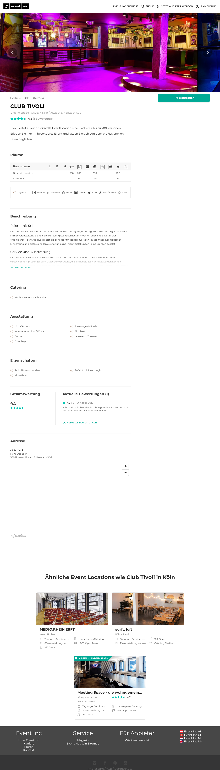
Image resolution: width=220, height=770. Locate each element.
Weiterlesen (20, 267)
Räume (16, 155)
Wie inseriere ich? (137, 736)
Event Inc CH (191, 731)
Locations (15, 98)
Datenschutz (123, 765)
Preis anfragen (184, 97)
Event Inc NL (191, 734)
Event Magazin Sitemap (83, 739)
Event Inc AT (190, 727)
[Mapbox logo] (18, 532)
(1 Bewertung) (43, 118)
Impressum (96, 765)
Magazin (83, 736)
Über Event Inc (28, 736)
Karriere (29, 739)
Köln (26, 98)
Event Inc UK (191, 737)
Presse (28, 743)
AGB (109, 765)
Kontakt (28, 746)
